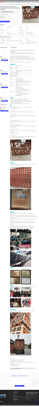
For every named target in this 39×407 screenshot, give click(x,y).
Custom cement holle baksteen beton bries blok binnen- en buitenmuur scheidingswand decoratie (4, 72)
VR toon (26, 1)
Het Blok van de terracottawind (8, 4)
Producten (18, 1)
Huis (15, 1)
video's (22, 1)
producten (3, 4)
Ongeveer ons (30, 1)
